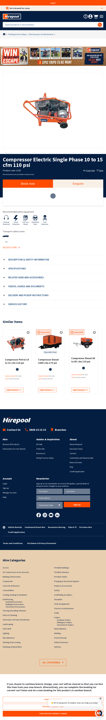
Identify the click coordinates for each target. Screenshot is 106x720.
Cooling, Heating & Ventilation (15, 595)
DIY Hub (39, 444)
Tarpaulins (58, 599)
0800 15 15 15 (35, 429)
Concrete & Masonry (11, 586)
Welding (57, 633)
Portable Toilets (60, 577)
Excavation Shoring (56, 527)
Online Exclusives (61, 642)
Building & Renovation (12, 577)
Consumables (8, 590)
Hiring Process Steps (45, 458)
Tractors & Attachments (64, 608)
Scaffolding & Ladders (63, 595)
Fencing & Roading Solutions (14, 610)
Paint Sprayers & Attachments (41, 34)
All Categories (53, 662)
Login (5, 483)
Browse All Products (11, 444)
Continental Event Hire (35, 527)
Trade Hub (40, 449)
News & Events (76, 462)
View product (14, 390)
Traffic (56, 613)
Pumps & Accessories (63, 586)
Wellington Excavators (15, 604)
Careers (73, 453)
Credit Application (77, 471)
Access (6, 567)
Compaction (8, 581)
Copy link (89, 170)
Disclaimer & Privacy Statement (41, 543)
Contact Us (12, 429)
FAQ (71, 467)
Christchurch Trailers (65, 625)
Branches (58, 429)
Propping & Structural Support (66, 581)
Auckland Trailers (64, 620)
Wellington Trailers (64, 622)
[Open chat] (99, 713)
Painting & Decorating (17, 34)
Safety (57, 590)
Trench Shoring (60, 638)
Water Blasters (60, 629)
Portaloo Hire (85, 527)
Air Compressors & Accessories (16, 572)
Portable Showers (61, 572)
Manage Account (9, 492)
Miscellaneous (8, 638)
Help (4, 497)
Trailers (57, 617)
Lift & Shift (7, 629)
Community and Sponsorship (81, 458)
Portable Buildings (61, 567)
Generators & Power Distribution (16, 619)
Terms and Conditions (13, 543)
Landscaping (8, 624)
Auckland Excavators (14, 602)
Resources (40, 453)
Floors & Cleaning (10, 615)
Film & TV (72, 527)
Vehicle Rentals (15, 527)
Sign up (6, 488)
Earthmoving (8, 599)
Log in (53, 3)
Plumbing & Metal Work (12, 647)
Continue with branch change (53, 713)
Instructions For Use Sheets (14, 449)
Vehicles (57, 647)
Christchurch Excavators (15, 607)
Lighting (6, 633)
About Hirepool (76, 444)
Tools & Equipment (61, 604)
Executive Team (76, 449)
